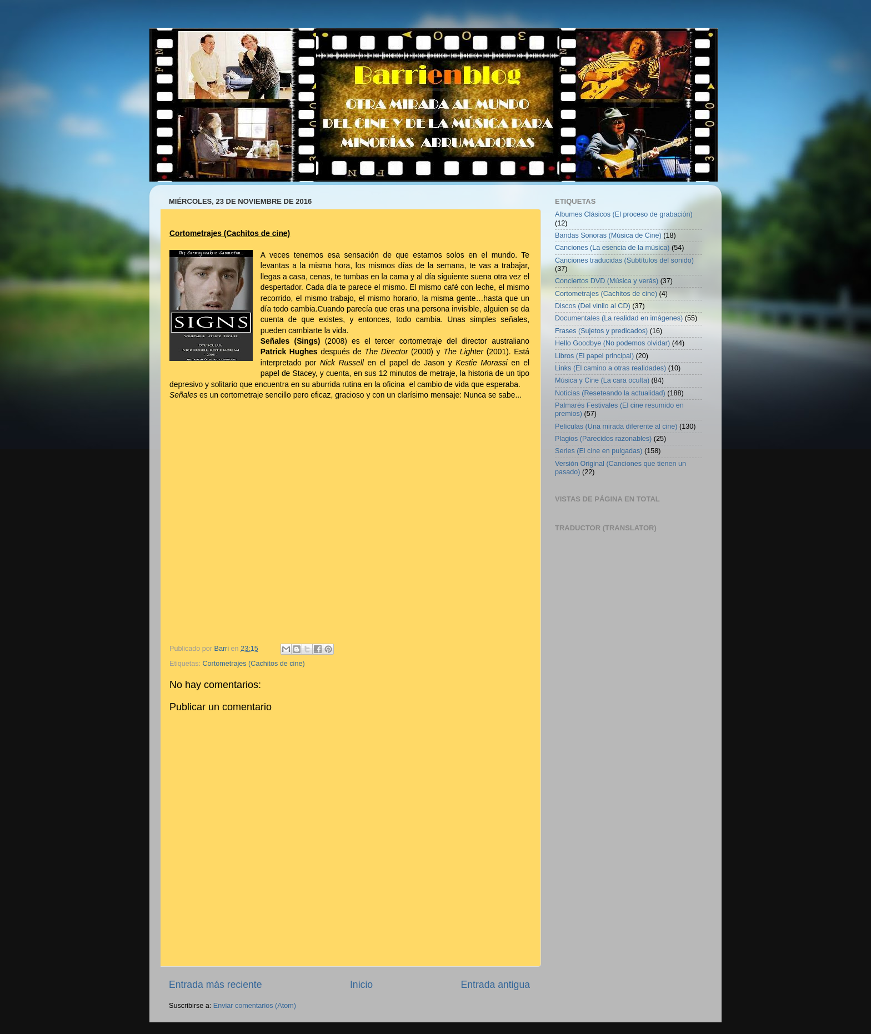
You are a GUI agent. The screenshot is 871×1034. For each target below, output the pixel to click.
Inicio (361, 984)
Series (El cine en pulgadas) (599, 451)
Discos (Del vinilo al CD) (592, 306)
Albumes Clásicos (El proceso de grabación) (624, 214)
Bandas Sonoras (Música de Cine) (608, 235)
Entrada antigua (495, 984)
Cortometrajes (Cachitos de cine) (254, 663)
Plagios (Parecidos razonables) (603, 439)
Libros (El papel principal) (594, 356)
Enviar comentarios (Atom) (254, 1006)
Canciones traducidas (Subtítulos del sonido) (624, 260)
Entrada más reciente (215, 984)
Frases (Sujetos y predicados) (601, 331)
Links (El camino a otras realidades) (610, 368)
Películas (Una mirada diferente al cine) (616, 426)
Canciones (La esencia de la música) (612, 248)
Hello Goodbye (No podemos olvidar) (612, 343)
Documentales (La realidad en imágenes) (619, 318)
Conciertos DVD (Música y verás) (606, 281)
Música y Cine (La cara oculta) (602, 380)
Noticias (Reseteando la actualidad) (610, 393)
